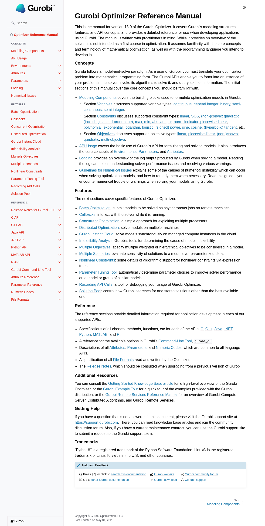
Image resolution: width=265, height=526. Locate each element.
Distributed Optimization (28, 134)
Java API (17, 232)
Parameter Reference (26, 284)
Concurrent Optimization (28, 126)
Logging (17, 88)
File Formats (20, 299)
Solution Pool (21, 194)
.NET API (17, 240)
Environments (21, 66)
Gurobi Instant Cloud (26, 141)
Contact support (195, 479)
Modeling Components (27, 51)
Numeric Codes (22, 292)
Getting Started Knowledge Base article (140, 383)
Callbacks (18, 119)
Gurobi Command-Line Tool (31, 270)
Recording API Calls (25, 186)
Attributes (18, 73)
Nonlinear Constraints (27, 171)
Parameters (19, 81)
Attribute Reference (25, 277)
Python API (19, 247)
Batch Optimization (25, 111)
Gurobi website (164, 474)
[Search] (35, 23)
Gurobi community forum (201, 474)
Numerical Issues (23, 95)
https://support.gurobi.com (96, 422)
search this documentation (128, 474)
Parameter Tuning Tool (27, 179)
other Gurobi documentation (110, 479)
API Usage (19, 58)
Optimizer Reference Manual (34, 35)
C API (15, 217)
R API (15, 262)
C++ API (17, 225)
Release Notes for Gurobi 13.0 (33, 210)
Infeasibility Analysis (25, 149)
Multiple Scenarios (24, 164)
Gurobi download (165, 479)
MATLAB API (20, 255)
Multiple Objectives (25, 156)
